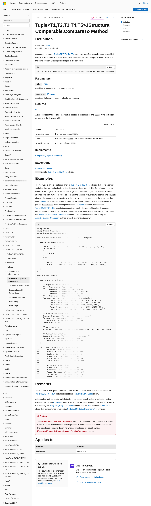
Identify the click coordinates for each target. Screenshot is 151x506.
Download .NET (141, 9)
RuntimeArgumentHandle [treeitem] (14, 108)
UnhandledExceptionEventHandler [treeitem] (17, 379)
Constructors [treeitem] (11, 250)
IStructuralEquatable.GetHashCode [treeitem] (16, 283)
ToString (43, 201)
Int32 (37, 110)
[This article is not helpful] (144, 39)
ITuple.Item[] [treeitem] (13, 293)
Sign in (145, 3)
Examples (126, 25)
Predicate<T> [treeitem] (10, 65)
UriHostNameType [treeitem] (11, 407)
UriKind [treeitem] (7, 411)
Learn (38, 18)
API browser (55, 18)
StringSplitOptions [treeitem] (11, 177)
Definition (126, 22)
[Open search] (139, 3)
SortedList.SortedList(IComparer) (81, 409)
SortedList (106, 406)
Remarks (126, 28)
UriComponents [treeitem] (10, 394)
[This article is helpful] (141, 39)
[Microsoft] (4, 3)
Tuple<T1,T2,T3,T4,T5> (64, 54)
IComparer (51, 94)
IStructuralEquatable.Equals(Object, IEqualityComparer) (62, 431)
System (48, 45)
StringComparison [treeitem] (11, 168)
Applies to (126, 31)
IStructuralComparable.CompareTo (53, 215)
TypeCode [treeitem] (8, 331)
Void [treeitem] (6, 481)
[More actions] (114, 18)
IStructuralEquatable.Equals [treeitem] (18, 278)
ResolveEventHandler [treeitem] (13, 104)
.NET (46, 18)
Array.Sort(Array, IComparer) (47, 218)
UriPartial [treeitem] (8, 420)
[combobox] (16, 21)
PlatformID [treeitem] (9, 56)
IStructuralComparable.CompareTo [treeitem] (17, 271)
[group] (75, 71)
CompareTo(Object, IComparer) (48, 156)
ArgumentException (43, 168)
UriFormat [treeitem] (8, 398)
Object (46, 84)
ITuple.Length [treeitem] (13, 298)
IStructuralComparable (83, 394)
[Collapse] (28, 16)
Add (89, 406)
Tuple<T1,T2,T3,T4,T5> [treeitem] (15, 246)
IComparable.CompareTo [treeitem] (17, 289)
